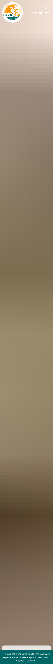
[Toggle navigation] (47, 12)
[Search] (48, 7)
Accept (20, 661)
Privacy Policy (43, 657)
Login (34, 12)
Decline (30, 661)
